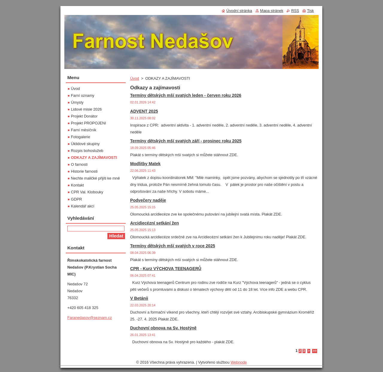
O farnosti (79, 164)
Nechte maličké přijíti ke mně (95, 178)
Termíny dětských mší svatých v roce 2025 (172, 245)
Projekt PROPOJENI (88, 123)
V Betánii (139, 298)
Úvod (134, 78)
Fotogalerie (80, 137)
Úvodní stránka (239, 10)
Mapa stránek (271, 10)
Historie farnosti (84, 171)
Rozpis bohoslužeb (87, 150)
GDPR (76, 199)
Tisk (310, 10)
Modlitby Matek (145, 163)
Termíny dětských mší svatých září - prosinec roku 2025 (185, 140)
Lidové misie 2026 (86, 109)
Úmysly (77, 102)
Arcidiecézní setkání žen (154, 223)
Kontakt (77, 185)
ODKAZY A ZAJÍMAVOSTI (94, 157)
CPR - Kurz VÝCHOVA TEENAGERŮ (165, 268)
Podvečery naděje (148, 200)
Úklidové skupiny (85, 143)
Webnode (238, 362)
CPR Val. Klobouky (87, 192)
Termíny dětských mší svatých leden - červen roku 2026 (185, 95)
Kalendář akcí (82, 206)
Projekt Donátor (84, 116)
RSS (295, 10)
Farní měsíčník (83, 130)
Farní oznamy (82, 95)
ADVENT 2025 (144, 111)
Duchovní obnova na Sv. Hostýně (163, 328)
